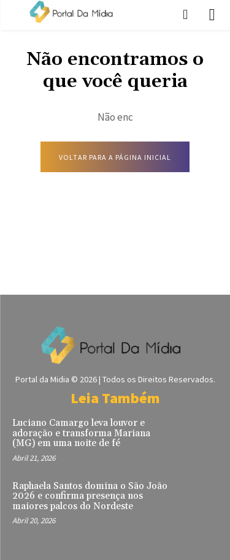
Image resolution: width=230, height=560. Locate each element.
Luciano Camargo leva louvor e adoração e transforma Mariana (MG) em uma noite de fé (81, 433)
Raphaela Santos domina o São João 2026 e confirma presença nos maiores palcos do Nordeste (89, 496)
